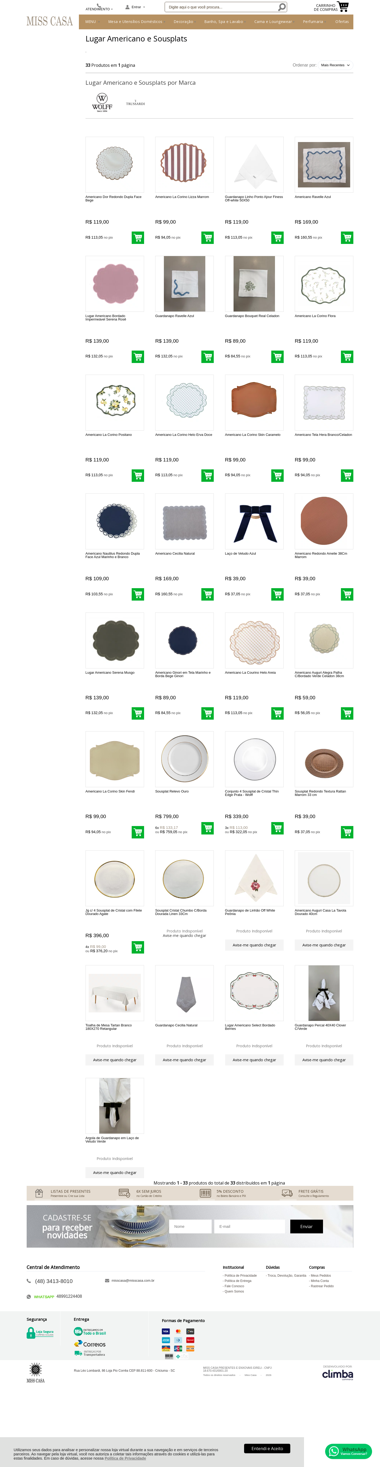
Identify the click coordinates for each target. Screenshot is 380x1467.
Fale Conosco (234, 1347)
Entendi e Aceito (267, 1448)
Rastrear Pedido (322, 1347)
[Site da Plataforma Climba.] (337, 1433)
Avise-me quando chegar (184, 975)
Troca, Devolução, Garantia (287, 1336)
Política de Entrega (238, 1341)
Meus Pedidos (321, 1336)
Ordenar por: (305, 65)
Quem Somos (234, 1352)
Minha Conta (320, 1341)
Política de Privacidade (125, 1458)
